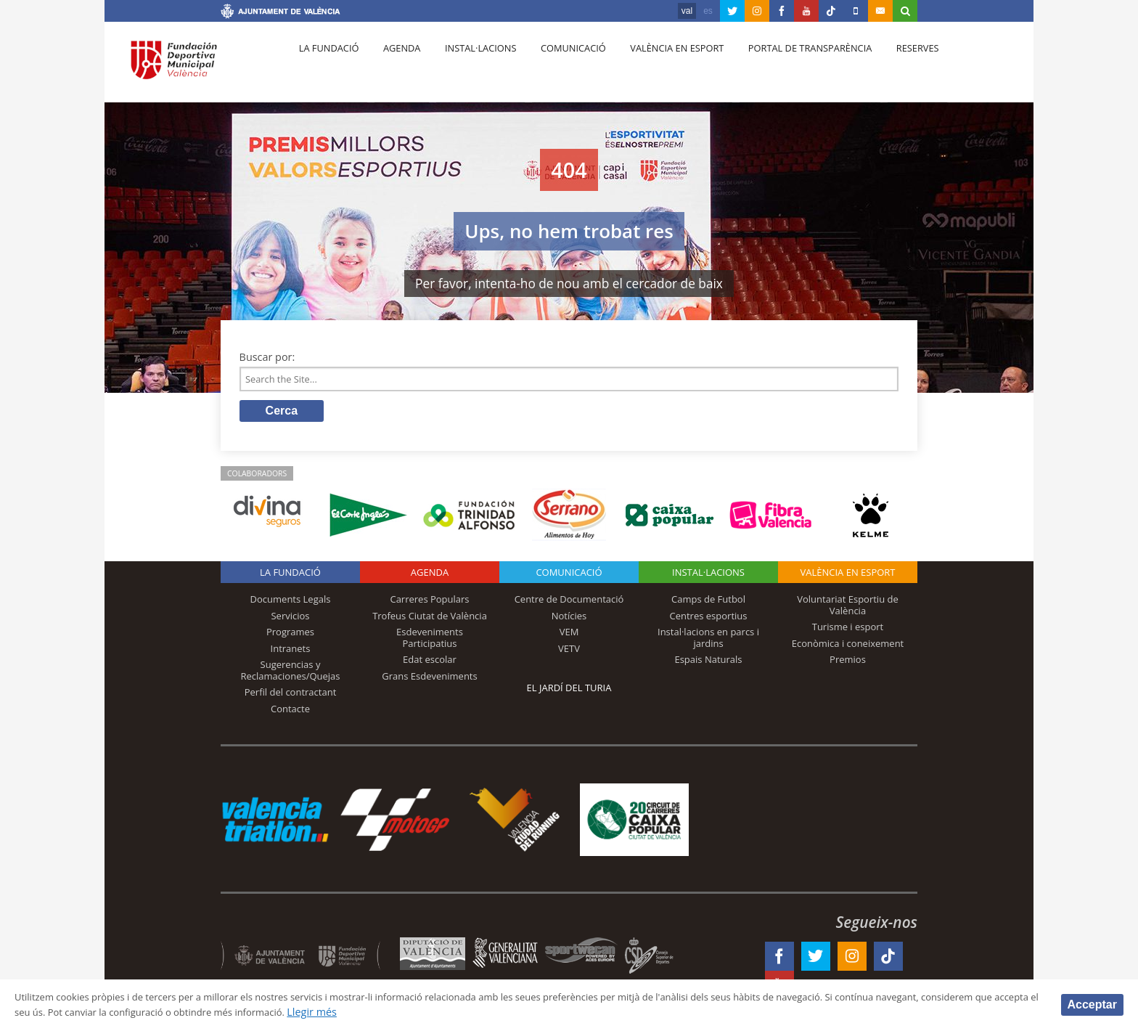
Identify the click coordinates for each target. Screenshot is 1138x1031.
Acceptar (1092, 1004)
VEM (569, 636)
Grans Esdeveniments (429, 680)
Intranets (291, 652)
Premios (848, 663)
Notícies (569, 619)
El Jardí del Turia (569, 691)
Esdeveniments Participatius (429, 641)
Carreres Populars (429, 603)
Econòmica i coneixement (848, 646)
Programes (290, 636)
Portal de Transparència (786, 66)
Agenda (395, 66)
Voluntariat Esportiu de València (847, 609)
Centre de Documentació (569, 603)
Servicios (290, 619)
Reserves (890, 66)
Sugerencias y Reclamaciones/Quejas (290, 674)
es (708, 11)
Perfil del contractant (291, 696)
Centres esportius (709, 619)
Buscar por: (267, 357)
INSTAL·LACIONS (708, 576)
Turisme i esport (848, 630)
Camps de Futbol (708, 603)
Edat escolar (430, 663)
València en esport (657, 66)
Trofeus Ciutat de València (429, 619)
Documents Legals (290, 603)
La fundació (326, 66)
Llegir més (475, 1012)
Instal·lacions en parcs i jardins (708, 641)
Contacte (290, 713)
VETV (569, 652)
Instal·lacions (469, 66)
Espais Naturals (708, 663)
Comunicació (557, 66)
